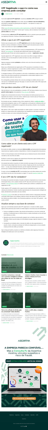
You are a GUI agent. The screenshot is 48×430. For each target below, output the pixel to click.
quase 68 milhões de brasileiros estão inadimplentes (17, 28)
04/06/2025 (12, 322)
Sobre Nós (32, 414)
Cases (22, 414)
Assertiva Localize (6, 194)
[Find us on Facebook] (22, 426)
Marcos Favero (30, 286)
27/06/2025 (36, 286)
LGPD (37, 414)
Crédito (21, 13)
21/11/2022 (16, 13)
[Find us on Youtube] (26, 426)
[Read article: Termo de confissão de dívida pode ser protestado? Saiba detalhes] (12, 300)
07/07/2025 (12, 289)
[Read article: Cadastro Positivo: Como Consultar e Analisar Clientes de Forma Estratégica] (36, 265)
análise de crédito (39, 101)
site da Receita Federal (12, 183)
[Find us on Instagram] (21, 426)
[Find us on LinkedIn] (24, 426)
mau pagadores (9, 51)
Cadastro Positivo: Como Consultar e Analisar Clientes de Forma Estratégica (36, 276)
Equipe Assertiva (9, 13)
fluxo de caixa (25, 92)
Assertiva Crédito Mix (38, 173)
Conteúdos (27, 414)
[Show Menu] (46, 2)
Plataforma (11, 414)
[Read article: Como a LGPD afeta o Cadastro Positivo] (36, 300)
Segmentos (17, 414)
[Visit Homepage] (8, 2)
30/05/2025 (36, 321)
